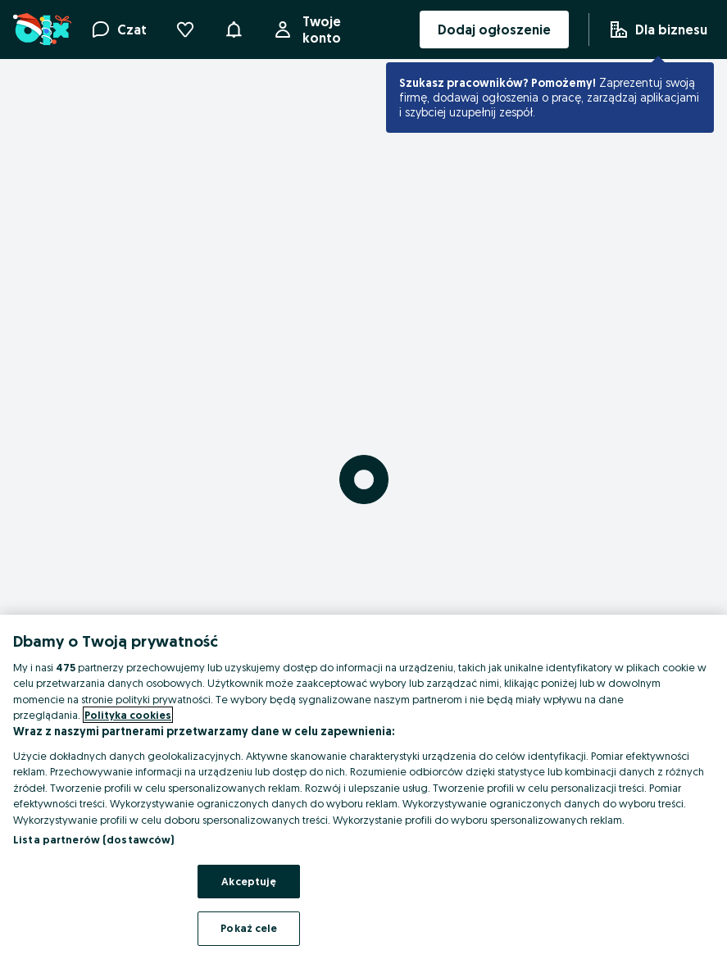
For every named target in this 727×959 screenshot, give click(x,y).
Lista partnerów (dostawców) (94, 839)
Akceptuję (248, 881)
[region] (363, 787)
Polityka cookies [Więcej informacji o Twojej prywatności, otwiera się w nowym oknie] (127, 714)
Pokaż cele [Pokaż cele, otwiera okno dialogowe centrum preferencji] (248, 927)
